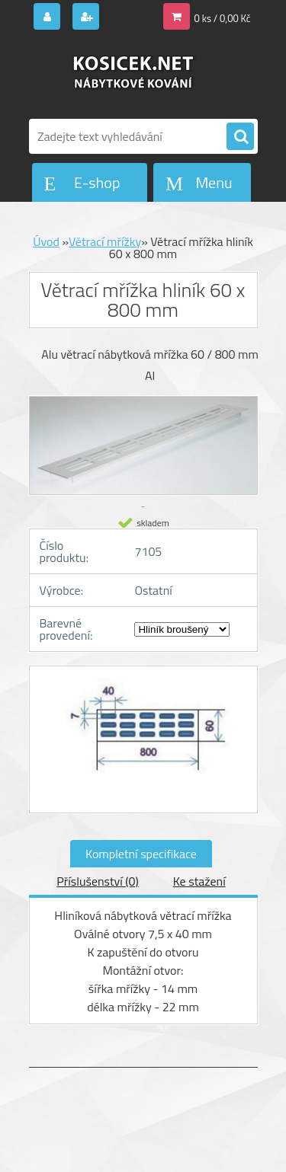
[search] (240, 137)
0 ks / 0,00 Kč (222, 18)
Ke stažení (199, 881)
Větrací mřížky (105, 241)
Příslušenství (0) (97, 881)
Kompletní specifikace (141, 854)
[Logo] (134, 75)
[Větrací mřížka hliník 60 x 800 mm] (143, 739)
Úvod (46, 241)
